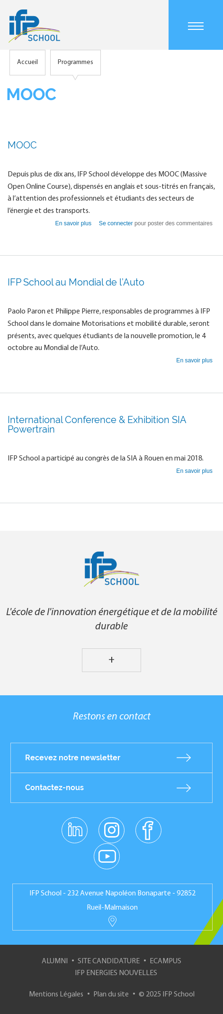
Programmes (75, 62)
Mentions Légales (56, 994)
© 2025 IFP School (167, 994)
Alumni (55, 961)
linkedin (74, 824)
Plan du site (111, 994)
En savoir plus (74, 223)
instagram (112, 829)
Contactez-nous (54, 787)
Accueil (27, 62)
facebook (148, 829)
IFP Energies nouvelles (116, 973)
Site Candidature (109, 961)
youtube (106, 856)
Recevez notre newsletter (72, 757)
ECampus (165, 961)
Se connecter (116, 223)
